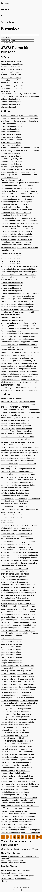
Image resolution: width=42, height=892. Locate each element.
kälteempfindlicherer (26, 779)
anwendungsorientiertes (10, 415)
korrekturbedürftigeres (28, 272)
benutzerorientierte (24, 434)
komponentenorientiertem (11, 256)
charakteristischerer (9, 461)
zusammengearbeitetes (10, 390)
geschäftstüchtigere (9, 628)
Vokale (35, 849)
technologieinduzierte (9, 323)
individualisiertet (22, 738)
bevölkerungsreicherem (28, 450)
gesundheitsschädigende (28, 633)
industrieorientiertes (9, 746)
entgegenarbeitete (8, 547)
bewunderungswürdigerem (11, 159)
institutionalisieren (22, 204)
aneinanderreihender (9, 407)
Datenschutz (17, 890)
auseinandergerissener (30, 151)
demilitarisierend (7, 498)
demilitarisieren (21, 498)
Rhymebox (4, 3)
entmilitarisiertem (21, 568)
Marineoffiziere (34, 814)
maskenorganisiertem (26, 816)
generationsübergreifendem (12, 83)
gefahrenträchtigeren (9, 617)
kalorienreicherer (7, 773)
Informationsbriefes (25, 752)
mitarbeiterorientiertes (9, 280)
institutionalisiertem (8, 210)
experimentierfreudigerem (11, 69)
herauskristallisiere (8, 673)
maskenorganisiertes (9, 822)
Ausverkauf (17, 870)
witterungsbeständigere (29, 96)
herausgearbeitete (27, 665)
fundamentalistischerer (10, 194)
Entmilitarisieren (7, 566)
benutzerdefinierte (8, 428)
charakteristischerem (9, 458)
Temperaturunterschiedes (11, 334)
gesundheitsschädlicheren (11, 652)
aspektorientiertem (22, 420)
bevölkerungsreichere (9, 450)
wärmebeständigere (9, 355)
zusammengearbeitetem (10, 385)
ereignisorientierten (8, 579)
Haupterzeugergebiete (10, 665)
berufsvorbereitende (9, 442)
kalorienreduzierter (8, 239)
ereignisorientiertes (8, 582)
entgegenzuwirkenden (29, 560)
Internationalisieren (8, 226)
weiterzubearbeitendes (10, 377)
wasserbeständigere (27, 361)
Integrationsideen (25, 760)
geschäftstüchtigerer (27, 630)
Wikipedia (12, 856)
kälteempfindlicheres (9, 781)
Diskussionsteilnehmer (10, 509)
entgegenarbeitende (25, 539)
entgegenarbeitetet (25, 550)
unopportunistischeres (28, 344)
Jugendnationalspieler (10, 768)
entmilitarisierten (7, 571)
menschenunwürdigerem (30, 830)
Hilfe (2, 16)
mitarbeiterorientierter (28, 277)
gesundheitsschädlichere (11, 647)
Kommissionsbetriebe (28, 797)
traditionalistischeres (26, 339)
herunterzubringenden (29, 700)
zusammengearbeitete (29, 390)
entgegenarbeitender (9, 544)
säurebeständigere (25, 301)
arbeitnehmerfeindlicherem (11, 137)
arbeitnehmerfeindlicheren (11, 140)
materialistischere (25, 822)
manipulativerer (7, 814)
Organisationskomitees (10, 96)
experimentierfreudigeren (11, 72)
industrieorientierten (9, 744)
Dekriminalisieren (22, 493)
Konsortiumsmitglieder (30, 805)
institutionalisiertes (23, 212)
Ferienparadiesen (8, 601)
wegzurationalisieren (27, 369)
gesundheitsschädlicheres (11, 657)
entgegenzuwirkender (9, 563)
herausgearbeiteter (8, 671)
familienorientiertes (24, 188)
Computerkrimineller (25, 471)
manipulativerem (7, 811)
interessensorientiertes (29, 223)
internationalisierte (8, 229)
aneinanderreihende (27, 401)
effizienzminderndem (9, 528)
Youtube (23, 863)
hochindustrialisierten (27, 719)
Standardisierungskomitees (12, 320)
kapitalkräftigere (7, 789)
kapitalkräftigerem (22, 789)
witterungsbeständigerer (10, 104)
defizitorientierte (7, 488)
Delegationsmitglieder (28, 169)
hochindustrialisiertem (9, 719)
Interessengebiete (8, 762)
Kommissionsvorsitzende (11, 250)
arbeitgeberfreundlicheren (11, 126)
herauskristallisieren (25, 673)
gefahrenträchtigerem (26, 614)
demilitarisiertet (21, 507)
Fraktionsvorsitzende (26, 603)
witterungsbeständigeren (11, 102)
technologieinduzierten (10, 326)
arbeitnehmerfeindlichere (11, 134)
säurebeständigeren (26, 304)
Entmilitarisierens (21, 566)
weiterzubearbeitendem (28, 371)
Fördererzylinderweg (9, 603)
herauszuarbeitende (26, 684)
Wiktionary (20, 856)
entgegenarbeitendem (10, 542)
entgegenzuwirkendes (28, 563)
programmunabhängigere (11, 288)
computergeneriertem (9, 463)
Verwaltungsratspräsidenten (12, 350)
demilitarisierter (7, 504)
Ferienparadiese (22, 598)
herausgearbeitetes (24, 671)
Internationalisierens (25, 226)
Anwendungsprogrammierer (12, 418)
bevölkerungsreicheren (10, 453)
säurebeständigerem (9, 304)
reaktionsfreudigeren (9, 299)
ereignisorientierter (24, 579)
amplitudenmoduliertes (10, 121)
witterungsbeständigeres (10, 107)
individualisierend (8, 727)
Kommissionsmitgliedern (29, 800)
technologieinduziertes (10, 328)
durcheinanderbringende (10, 525)
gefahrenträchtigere (9, 614)
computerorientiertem (9, 474)
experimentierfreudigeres (11, 77)
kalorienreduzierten (25, 237)
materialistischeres (24, 827)
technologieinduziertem (28, 323)
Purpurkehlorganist (26, 876)
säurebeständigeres (25, 307)
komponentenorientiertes (11, 266)
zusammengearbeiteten (10, 388)
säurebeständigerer (9, 307)
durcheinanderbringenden (11, 517)
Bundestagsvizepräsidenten (12, 64)
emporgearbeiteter (24, 536)
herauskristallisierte (8, 676)
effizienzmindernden (27, 528)
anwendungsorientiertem (30, 410)
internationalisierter (25, 231)
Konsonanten (26, 849)
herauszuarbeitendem (9, 687)
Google (28, 856)
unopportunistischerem (10, 342)
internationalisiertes (9, 234)
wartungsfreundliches (9, 876)
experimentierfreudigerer (11, 75)
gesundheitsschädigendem (11, 636)
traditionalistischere (30, 334)
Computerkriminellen (26, 469)
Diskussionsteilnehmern (29, 509)
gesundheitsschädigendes (11, 644)
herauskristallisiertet (9, 684)
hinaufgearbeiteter (24, 709)
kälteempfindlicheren (9, 779)
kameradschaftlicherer (10, 787)
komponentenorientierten (11, 258)
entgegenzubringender (29, 555)
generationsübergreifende (11, 80)
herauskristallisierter (26, 679)
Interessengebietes (8, 765)
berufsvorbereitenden (9, 445)
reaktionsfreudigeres (9, 301)
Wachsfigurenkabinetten (29, 353)
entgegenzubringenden (10, 555)
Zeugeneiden (6, 870)
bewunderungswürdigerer (11, 164)
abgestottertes (16, 873)
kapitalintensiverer (24, 245)
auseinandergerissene (10, 148)
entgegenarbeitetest (9, 550)
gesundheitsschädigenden (11, 638)
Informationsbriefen (8, 752)
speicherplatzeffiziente (10, 309)
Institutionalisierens (8, 207)
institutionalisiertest (8, 215)
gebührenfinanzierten (27, 609)
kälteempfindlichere (9, 776)
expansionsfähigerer (9, 595)
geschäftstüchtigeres (9, 633)
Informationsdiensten (26, 754)
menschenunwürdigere (10, 830)
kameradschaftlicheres (29, 787)
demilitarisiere (22, 496)
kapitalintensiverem (23, 242)
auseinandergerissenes (10, 153)
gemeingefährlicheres (27, 625)
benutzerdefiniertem (24, 428)
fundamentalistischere (10, 196)
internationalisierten (9, 231)
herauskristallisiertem (25, 676)
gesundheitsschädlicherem (11, 649)
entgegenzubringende (9, 552)
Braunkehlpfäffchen (22, 878)
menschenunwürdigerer (30, 832)
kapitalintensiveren (8, 245)
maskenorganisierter (27, 819)
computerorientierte (9, 477)
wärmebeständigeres (9, 361)
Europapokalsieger (24, 582)
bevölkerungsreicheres (10, 455)
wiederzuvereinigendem (10, 379)
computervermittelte (27, 482)
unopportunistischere (9, 347)
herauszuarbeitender (9, 690)
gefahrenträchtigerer (27, 617)
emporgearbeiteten (8, 536)
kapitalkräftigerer (22, 792)
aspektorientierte (7, 420)
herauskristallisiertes (9, 682)
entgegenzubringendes (10, 558)
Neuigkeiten (5, 9)
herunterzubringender (9, 703)
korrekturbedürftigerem (31, 266)
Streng (3, 849)
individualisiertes (21, 735)
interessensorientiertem (10, 221)
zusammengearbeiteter (30, 388)
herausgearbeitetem (9, 668)
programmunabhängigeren (11, 285)
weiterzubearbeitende (9, 371)
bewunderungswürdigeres (11, 167)
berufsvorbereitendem (27, 442)
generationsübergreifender (11, 88)
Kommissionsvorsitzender (11, 253)
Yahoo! (16, 861)
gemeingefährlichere (26, 620)
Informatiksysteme (25, 746)
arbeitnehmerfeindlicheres (11, 145)
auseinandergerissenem (29, 148)
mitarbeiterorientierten (10, 277)
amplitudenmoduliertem (28, 115)
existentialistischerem (26, 585)
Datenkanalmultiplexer (10, 169)
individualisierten (22, 733)
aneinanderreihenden (27, 404)
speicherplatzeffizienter (30, 312)
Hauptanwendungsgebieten (12, 663)
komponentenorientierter (10, 264)
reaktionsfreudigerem (25, 296)
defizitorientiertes (8, 493)
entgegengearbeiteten (10, 175)
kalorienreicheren (23, 770)
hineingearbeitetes (23, 717)
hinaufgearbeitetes (8, 711)
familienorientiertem (9, 186)
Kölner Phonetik (13, 849)
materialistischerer (8, 827)
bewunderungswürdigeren (11, 161)
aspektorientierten (8, 423)
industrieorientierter (25, 744)
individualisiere (25, 725)
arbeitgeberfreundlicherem (11, 124)
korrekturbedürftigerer (9, 272)
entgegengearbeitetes (9, 177)
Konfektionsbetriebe (28, 803)
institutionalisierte (24, 207)
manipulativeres (20, 814)
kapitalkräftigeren (8, 792)
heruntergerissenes (8, 698)
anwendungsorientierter (30, 412)
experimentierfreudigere (10, 67)
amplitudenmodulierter (29, 118)
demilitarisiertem (7, 501)
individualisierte (22, 730)
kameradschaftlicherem (10, 784)
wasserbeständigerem (10, 363)
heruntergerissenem (24, 692)
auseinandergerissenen (10, 151)
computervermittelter (9, 485)
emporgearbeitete (8, 533)
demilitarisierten (21, 501)
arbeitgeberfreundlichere (29, 121)
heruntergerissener (24, 695)
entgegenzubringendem (28, 552)
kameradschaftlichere (26, 781)
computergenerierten (27, 463)
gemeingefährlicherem (10, 622)
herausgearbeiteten (25, 668)
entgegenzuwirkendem (10, 560)
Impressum (25, 890)
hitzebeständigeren (25, 199)
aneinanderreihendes (27, 407)
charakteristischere (27, 455)
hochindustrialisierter (26, 722)
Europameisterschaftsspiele (12, 180)
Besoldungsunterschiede (29, 447)
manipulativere (24, 808)
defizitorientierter (22, 490)
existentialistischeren (9, 587)
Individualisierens (8, 730)
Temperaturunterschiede (29, 328)
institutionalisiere (7, 204)
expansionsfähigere (26, 590)
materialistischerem (9, 824)
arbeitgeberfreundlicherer (11, 129)
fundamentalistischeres (29, 194)
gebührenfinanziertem (9, 609)
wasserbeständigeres (27, 366)
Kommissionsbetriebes (10, 800)
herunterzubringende (25, 698)
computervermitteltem (27, 480)
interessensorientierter (10, 223)
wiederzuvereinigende (29, 377)
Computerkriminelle (9, 471)
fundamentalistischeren (30, 191)
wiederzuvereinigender (10, 382)
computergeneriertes (9, 469)
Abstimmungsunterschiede (11, 399)
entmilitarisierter (21, 571)
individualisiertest (8, 738)
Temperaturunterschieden (11, 331)
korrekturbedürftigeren (10, 269)
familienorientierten (25, 186)
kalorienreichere (25, 768)
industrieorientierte (8, 741)
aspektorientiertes (8, 426)
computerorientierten (27, 474)
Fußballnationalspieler (10, 606)
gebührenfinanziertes (26, 612)
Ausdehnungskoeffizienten (11, 61)
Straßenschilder (7, 878)
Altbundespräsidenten (9, 401)
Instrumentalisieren (26, 757)
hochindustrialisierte (9, 722)
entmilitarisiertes (7, 574)
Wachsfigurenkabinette (10, 353)
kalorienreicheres (22, 773)
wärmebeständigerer (27, 358)
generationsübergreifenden (12, 86)
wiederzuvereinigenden (30, 379)
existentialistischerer (27, 587)
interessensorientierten (30, 221)
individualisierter (7, 735)
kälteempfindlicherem (25, 776)
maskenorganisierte (9, 816)
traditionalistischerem (9, 336)
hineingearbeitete (24, 711)
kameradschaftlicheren (30, 784)
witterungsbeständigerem (11, 99)
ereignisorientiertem (24, 577)
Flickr (21, 861)
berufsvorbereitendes (9, 447)
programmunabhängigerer (11, 291)
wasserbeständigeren (28, 363)
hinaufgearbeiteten (8, 709)
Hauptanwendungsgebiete (11, 660)
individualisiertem (8, 733)
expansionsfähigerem (9, 593)
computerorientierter (25, 477)
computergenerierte (9, 466)
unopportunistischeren (29, 342)
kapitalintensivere (8, 242)
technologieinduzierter (29, 326)
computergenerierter (26, 466)
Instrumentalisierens (9, 760)
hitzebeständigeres (24, 202)
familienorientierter (8, 188)
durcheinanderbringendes (11, 523)
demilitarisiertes (20, 504)
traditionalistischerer (9, 339)
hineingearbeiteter (8, 717)
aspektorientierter (23, 423)
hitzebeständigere (26, 196)
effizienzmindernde (29, 525)
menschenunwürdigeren (10, 832)
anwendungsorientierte (10, 410)
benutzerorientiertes (25, 439)
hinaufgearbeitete (8, 706)
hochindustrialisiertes (9, 725)
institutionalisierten (24, 210)
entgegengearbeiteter (28, 175)
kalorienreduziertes (24, 239)
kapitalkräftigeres (8, 795)
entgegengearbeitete (9, 172)
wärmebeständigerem (26, 355)
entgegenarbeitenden (27, 542)
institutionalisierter (8, 212)
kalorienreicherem (8, 770)
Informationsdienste (9, 754)
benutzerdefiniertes (8, 434)
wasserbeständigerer (9, 366)
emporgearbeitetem (24, 533)
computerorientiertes (9, 480)
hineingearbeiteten (24, 714)
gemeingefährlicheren (28, 622)
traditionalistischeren (27, 336)
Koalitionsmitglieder (23, 795)
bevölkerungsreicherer (29, 453)
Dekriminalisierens (8, 496)
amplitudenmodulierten (10, 118)
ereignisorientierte (8, 577)
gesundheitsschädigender (11, 641)
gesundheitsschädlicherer (11, 655)
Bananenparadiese (23, 426)
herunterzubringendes (28, 703)
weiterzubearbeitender (29, 374)
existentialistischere (9, 585)
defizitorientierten (8, 490)
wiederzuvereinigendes (29, 382)
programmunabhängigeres (11, 293)
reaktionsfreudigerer (26, 299)
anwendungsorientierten (10, 412)
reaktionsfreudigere (8, 296)
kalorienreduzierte (24, 234)
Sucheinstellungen (7, 22)
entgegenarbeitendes (27, 544)
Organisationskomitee (27, 94)
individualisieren (22, 727)
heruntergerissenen (9, 695)
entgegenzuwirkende (28, 558)
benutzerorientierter (9, 439)
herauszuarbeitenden (27, 687)
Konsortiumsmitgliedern (10, 805)
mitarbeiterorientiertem (27, 274)
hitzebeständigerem (9, 199)
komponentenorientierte (10, 261)
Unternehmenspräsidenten (29, 347)
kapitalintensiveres (8, 247)
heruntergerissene (8, 692)
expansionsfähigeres (26, 595)
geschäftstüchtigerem (26, 628)
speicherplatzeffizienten (10, 312)
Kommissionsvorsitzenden (27, 247)
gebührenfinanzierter (9, 612)
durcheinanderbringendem (11, 515)
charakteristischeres (26, 461)
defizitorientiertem (22, 488)
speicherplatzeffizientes (10, 315)
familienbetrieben (8, 598)
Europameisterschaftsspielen (12, 183)
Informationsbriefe (25, 749)
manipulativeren (21, 811)
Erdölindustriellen (22, 574)
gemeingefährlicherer (9, 625)
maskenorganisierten (9, 819)
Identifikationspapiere (9, 94)
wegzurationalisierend (9, 369)
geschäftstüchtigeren (9, 630)
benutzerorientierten (26, 436)
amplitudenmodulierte (9, 115)
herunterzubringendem (10, 700)
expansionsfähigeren (27, 593)
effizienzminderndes (26, 531)
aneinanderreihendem (10, 404)
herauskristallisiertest (26, 682)
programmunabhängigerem (12, 282)
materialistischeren (24, 824)
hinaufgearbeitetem (23, 706)
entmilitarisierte (7, 568)
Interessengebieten (24, 762)
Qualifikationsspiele (31, 293)
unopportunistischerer (9, 344)
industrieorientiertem (25, 741)
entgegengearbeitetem (27, 172)
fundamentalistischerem (10, 191)
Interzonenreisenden (25, 765)
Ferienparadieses (23, 601)
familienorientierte (32, 183)
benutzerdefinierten (8, 431)
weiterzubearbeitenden (10, 374)
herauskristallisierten (9, 679)
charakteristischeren (27, 458)
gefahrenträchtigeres (9, 620)
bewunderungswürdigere (11, 156)
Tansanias (26, 870)
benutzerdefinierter (24, 431)
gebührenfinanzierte (27, 606)
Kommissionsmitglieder (10, 803)
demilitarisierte (34, 498)
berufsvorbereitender (27, 445)
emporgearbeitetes (8, 539)
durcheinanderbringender (11, 520)
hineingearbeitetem (8, 714)
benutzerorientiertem (9, 436)
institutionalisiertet (24, 215)
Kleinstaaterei (6, 881)
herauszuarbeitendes (26, 690)
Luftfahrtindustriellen (9, 808)
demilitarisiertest (7, 507)
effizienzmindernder (9, 531)
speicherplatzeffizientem (29, 309)
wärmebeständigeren (9, 358)
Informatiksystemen (9, 749)
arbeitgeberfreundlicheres (11, 132)
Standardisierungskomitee (11, 318)
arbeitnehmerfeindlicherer (11, 142)
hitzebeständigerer (8, 202)
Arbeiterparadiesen (31, 418)
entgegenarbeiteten (24, 547)
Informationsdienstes (9, 757)
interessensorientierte (27, 218)
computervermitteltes (26, 485)
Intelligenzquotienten (9, 218)
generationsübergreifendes (11, 91)
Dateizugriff (5, 873)
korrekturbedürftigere (28, 269)
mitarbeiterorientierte (9, 274)
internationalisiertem (25, 229)
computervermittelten (9, 482)
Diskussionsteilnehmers (10, 512)
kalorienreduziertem (9, 237)
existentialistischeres (9, 590)
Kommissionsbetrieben (10, 797)
